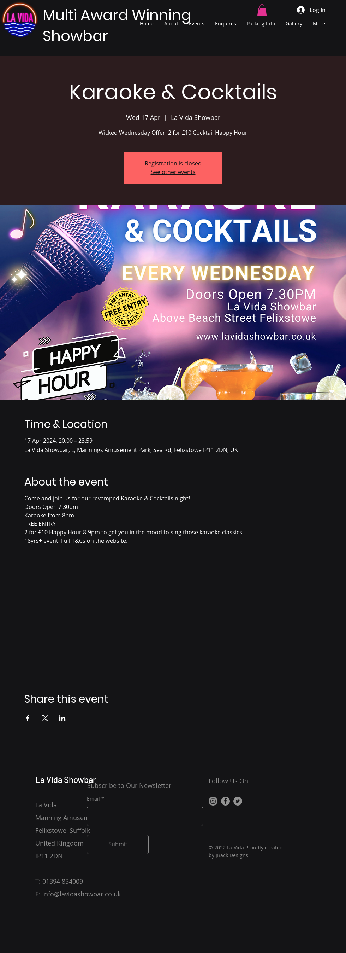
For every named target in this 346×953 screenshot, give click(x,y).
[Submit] (118, 844)
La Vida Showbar (65, 779)
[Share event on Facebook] (27, 718)
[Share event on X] (45, 718)
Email (93, 798)
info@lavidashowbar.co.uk (81, 894)
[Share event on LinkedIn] (62, 718)
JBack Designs (232, 855)
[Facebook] (225, 801)
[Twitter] (237, 801)
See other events (173, 172)
